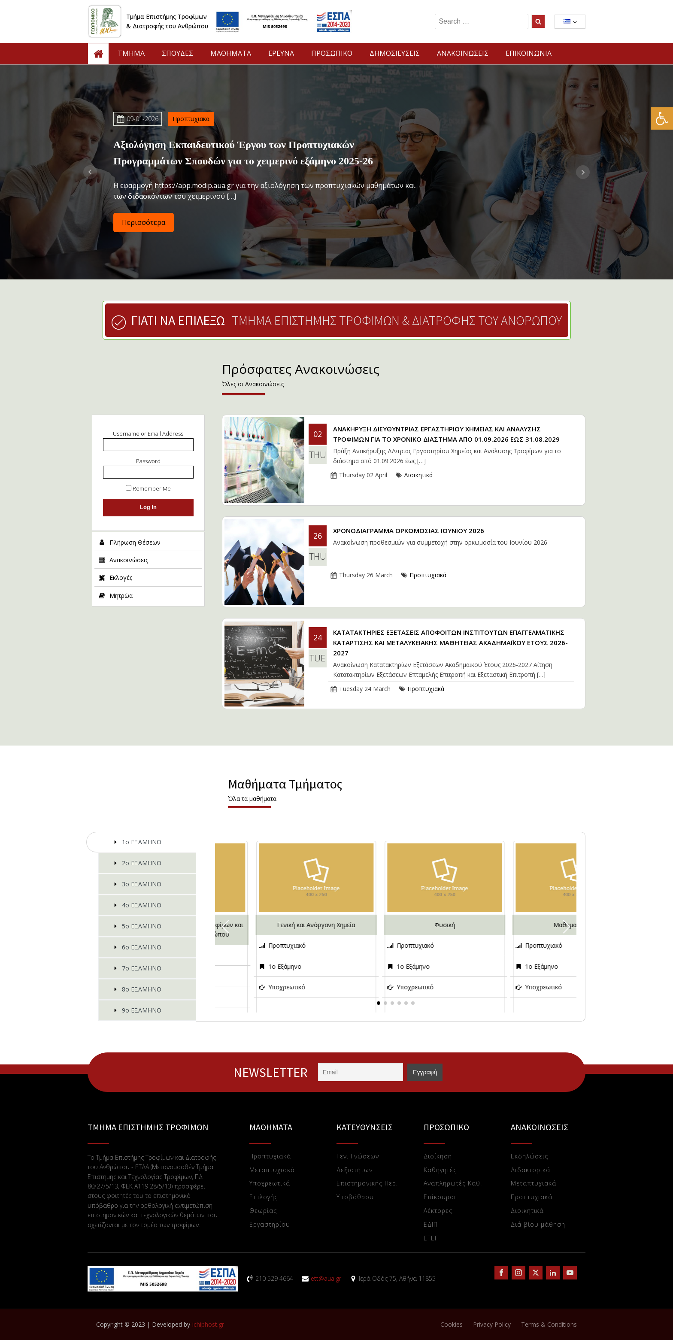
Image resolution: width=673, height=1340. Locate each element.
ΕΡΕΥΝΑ (281, 53)
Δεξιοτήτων (354, 1170)
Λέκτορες (438, 1211)
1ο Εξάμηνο (284, 966)
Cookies (451, 1324)
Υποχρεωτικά (269, 1183)
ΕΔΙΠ (431, 1224)
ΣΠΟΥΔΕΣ (177, 53)
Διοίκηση (438, 1156)
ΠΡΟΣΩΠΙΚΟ (331, 53)
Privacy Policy (492, 1324)
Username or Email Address (148, 433)
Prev (90, 172)
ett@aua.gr (326, 1278)
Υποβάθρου (355, 1197)
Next (583, 172)
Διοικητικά (418, 475)
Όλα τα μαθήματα (252, 798)
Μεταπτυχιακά (272, 1170)
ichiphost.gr (208, 1324)
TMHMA (131, 53)
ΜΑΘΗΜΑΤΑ (230, 53)
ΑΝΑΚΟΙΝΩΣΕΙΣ (462, 53)
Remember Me (148, 488)
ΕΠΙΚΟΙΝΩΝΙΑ (529, 53)
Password (148, 461)
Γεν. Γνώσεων (357, 1156)
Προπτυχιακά (191, 119)
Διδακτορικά (530, 1170)
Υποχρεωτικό (286, 987)
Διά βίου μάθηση (538, 1224)
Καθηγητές (440, 1170)
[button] (662, 118)
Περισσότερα (143, 222)
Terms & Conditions (549, 1324)
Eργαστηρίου (269, 1224)
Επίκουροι (440, 1197)
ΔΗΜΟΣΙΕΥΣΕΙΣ (395, 53)
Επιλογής (263, 1197)
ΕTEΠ (431, 1238)
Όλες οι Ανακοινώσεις (253, 384)
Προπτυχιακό (287, 945)
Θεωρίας (263, 1211)
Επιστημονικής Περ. (367, 1183)
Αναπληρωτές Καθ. (453, 1183)
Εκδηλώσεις (529, 1156)
